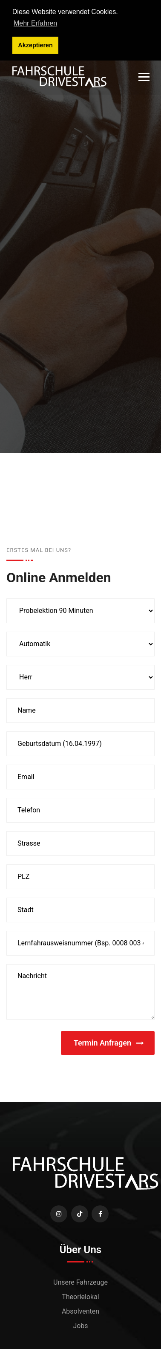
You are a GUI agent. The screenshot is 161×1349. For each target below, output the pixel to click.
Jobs (80, 1325)
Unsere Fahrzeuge (80, 1282)
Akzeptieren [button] (35, 45)
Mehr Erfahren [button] (35, 23)
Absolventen (80, 1311)
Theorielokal (80, 1296)
